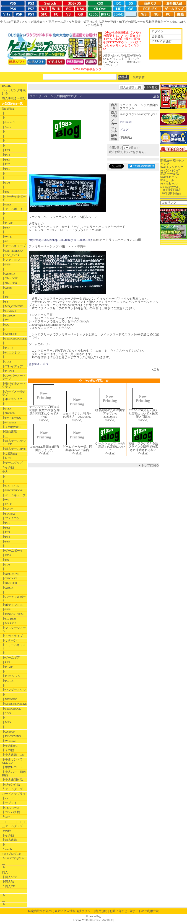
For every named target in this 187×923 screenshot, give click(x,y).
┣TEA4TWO (10, 807)
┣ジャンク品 (11, 784)
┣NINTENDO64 (12, 250)
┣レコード (9, 458)
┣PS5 (6, 150)
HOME (6, 85)
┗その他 (8, 467)
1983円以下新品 (170, 193)
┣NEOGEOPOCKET (14, 338)
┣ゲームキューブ (14, 246)
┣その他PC (10, 745)
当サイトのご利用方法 (144, 911)
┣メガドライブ (12, 636)
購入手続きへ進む (14, 98)
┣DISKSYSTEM (13, 614)
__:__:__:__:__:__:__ (14, 821)
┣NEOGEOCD (11, 708)
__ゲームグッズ (12, 826)
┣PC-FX (7, 348)
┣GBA (6, 204)
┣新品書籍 (9, 431)
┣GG (5, 324)
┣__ (5, 436)
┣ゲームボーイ (12, 209)
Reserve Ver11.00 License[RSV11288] (93, 920)
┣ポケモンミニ (12, 399)
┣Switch (7, 127)
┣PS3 (6, 159)
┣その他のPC (11, 427)
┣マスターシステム (14, 629)
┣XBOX (7, 587)
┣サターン (9, 640)
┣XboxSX (9, 273)
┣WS (6, 320)
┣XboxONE (10, 278)
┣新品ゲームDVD (14, 449)
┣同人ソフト (11, 877)
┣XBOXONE (11, 574)
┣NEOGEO (9, 334)
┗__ (5, 867)
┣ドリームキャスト (14, 646)
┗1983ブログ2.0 (12, 858)
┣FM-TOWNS (11, 418)
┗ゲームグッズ (12, 789)
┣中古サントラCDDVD (12, 761)
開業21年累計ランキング (172, 162)
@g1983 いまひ (39, 364)
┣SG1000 (8, 315)
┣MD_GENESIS (12, 306)
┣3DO (6, 361)
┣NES (6, 264)
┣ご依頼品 (9, 453)
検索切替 (139, 77)
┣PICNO (8, 371)
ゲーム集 (169, 21)
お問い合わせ (118, 911)
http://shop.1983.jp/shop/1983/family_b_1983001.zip (60, 239)
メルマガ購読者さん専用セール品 (44, 21)
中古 (5, 472)
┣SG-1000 (9, 618)
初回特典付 (156, 21)
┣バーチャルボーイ (14, 198)
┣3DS (6, 182)
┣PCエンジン (11, 352)
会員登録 (158, 36)
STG (178, 21)
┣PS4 (6, 154)
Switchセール (168, 177)
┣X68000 (8, 413)
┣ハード (8, 798)
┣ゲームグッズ (12, 462)
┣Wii (5, 241)
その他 (6, 830)
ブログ (123, 129)
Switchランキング (171, 167)
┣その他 (8, 750)
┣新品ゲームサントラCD (14, 442)
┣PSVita (7, 223)
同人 (5, 872)
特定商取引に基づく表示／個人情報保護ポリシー (60, 911)
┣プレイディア (12, 366)
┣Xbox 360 (9, 283)
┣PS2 (6, 164)
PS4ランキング (170, 170)
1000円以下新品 (170, 190)
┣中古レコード (12, 767)
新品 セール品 (169, 173)
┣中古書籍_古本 (13, 755)
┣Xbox (7, 287)
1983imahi (125, 122)
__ (3, 863)
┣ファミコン (11, 260)
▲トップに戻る (148, 465)
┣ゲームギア (11, 657)
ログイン (158, 31)
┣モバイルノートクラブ (14, 385)
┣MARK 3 (9, 310)
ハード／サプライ (14, 793)
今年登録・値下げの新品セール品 (126, 21)
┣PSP (6, 227)
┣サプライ (9, 803)
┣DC (5, 297)
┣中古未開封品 (12, 779)
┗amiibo (7, 849)
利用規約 (101, 911)
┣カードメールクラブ (14, 393)
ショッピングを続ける (14, 91)
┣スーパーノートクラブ (14, 377)
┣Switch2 (8, 122)
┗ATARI (7, 817)
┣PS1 (6, 168)
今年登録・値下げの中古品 (86, 21)
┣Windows (9, 422)
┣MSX (6, 408)
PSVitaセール (168, 183)
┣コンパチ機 (11, 812)
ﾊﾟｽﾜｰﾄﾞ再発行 (162, 41)
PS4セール (167, 180)
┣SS (5, 301)
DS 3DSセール (169, 186)
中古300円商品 (10, 21)
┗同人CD (8, 886)
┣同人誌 (8, 881)
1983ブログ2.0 (11, 854)
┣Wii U (7, 237)
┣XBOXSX (9, 578)
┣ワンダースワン (14, 690)
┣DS (5, 192)
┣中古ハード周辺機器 (14, 773)
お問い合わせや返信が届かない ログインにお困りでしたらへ (122, 59)
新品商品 (8, 108)
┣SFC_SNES (10, 255)
